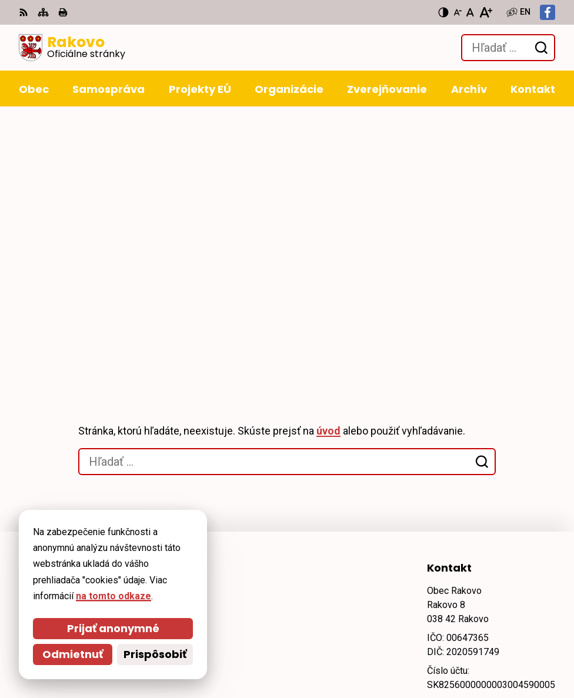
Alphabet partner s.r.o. (179, 559)
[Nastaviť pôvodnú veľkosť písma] (470, 12)
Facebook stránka (467, 486)
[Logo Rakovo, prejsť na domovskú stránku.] (72, 47)
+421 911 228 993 (465, 458)
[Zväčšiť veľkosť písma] (485, 12)
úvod (328, 171)
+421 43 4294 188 (465, 444)
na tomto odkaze (53, 596)
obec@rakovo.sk (465, 472)
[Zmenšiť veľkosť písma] (457, 12)
